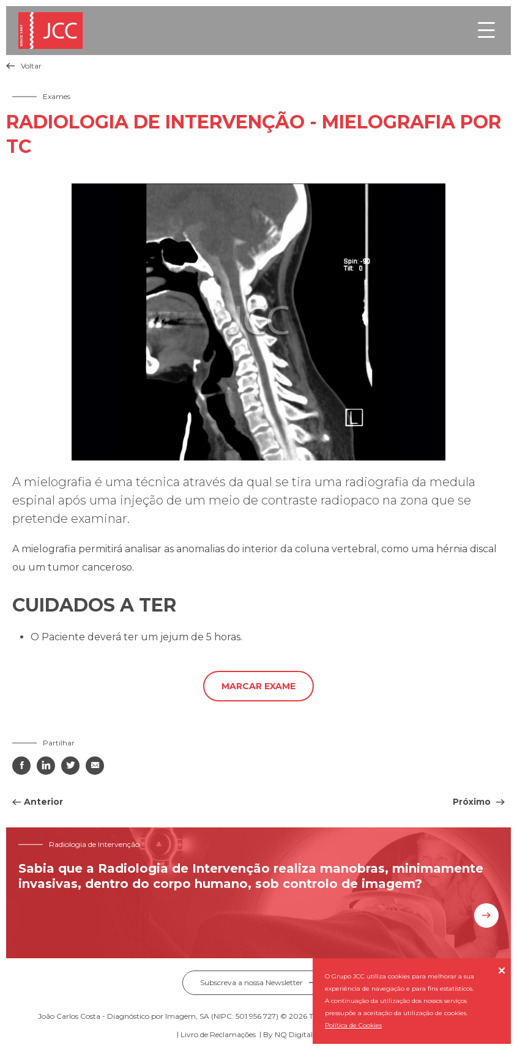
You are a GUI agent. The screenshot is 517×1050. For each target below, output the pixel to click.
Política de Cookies (353, 1025)
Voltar (24, 65)
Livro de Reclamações (218, 1034)
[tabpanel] (258, 321)
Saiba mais (486, 915)
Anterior (43, 801)
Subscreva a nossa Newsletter (259, 982)
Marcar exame (258, 686)
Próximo (473, 801)
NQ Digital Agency (308, 1034)
